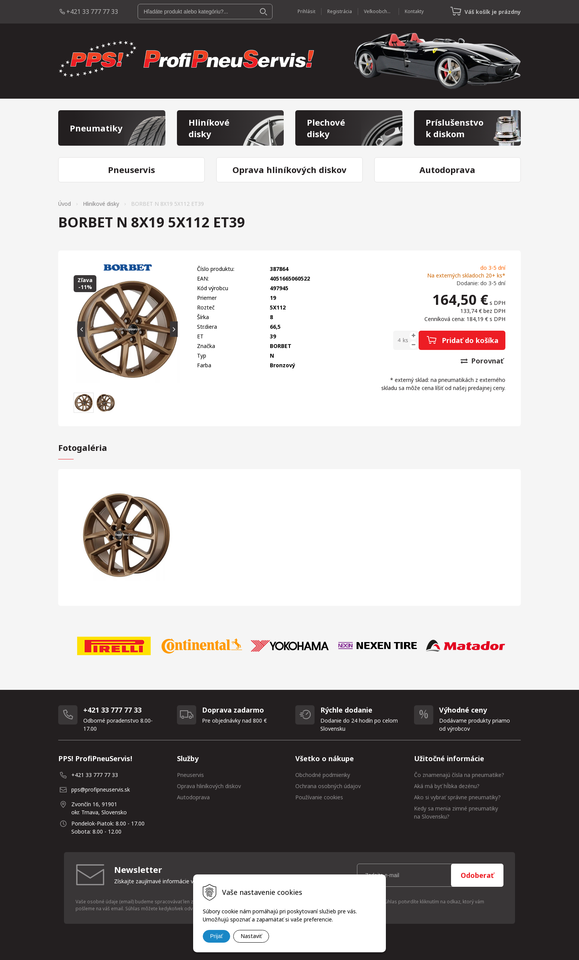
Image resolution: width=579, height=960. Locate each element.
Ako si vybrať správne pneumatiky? (457, 797)
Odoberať (477, 875)
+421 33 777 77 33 (92, 11)
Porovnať (482, 360)
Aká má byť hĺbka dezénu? (447, 786)
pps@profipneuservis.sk (100, 789)
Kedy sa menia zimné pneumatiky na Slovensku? (456, 812)
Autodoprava (193, 797)
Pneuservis (190, 774)
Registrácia (339, 11)
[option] (114, 646)
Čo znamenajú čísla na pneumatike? (459, 774)
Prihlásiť (306, 11)
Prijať (216, 936)
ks (405, 340)
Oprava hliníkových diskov (209, 786)
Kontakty (414, 11)
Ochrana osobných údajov (328, 786)
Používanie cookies (319, 797)
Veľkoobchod (378, 11)
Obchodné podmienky (322, 774)
